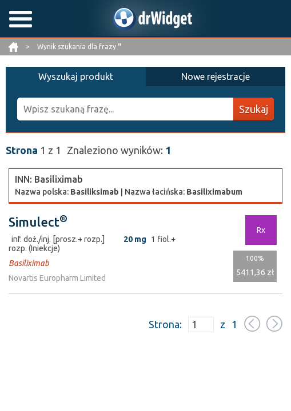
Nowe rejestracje (215, 76)
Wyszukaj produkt (75, 76)
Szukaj (253, 109)
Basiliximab (29, 263)
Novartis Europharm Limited (57, 278)
